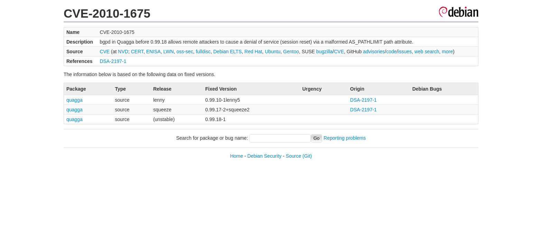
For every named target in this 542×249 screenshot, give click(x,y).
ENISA (153, 51)
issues (405, 51)
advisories (374, 51)
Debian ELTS (227, 51)
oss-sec (184, 51)
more (447, 51)
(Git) (307, 156)
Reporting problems (345, 138)
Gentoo (291, 51)
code (391, 51)
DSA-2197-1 (113, 61)
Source (293, 156)
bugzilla (324, 51)
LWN (168, 51)
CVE (105, 51)
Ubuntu (272, 51)
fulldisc (203, 51)
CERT (137, 51)
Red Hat (253, 51)
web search (426, 51)
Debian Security (264, 156)
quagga (74, 100)
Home (236, 156)
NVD (123, 51)
